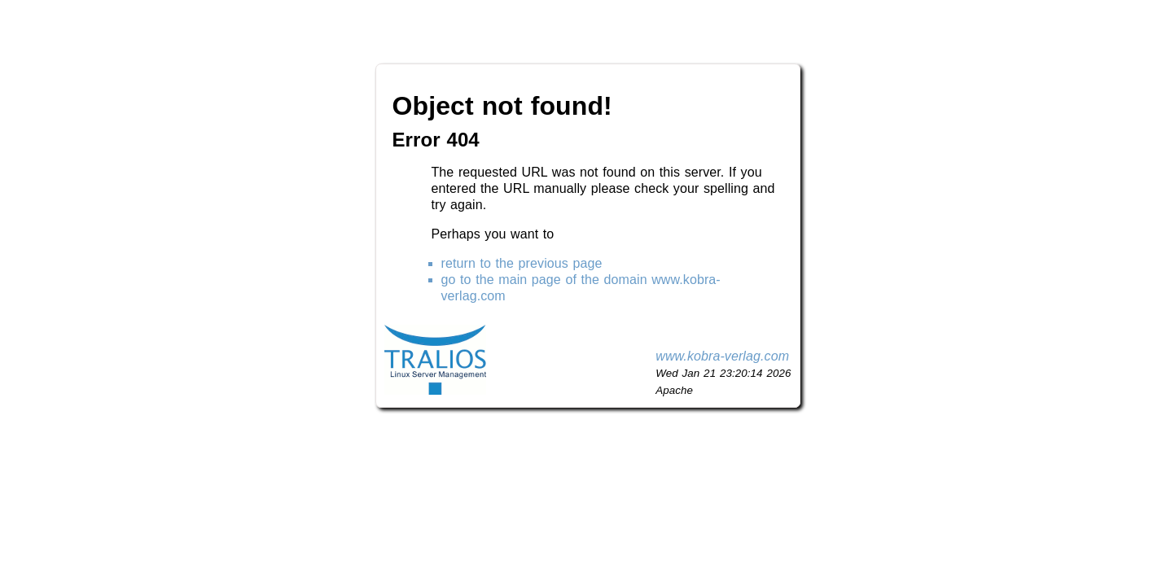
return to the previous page (522, 263)
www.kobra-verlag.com (722, 356)
